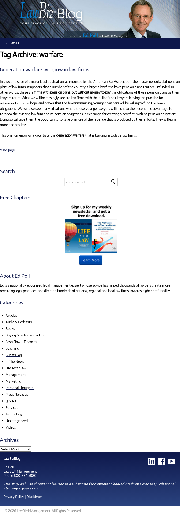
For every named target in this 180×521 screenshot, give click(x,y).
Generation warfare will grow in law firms (44, 69)
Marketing (13, 381)
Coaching (12, 348)
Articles (11, 315)
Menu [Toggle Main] (12, 43)
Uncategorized (17, 420)
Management (16, 374)
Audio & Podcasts (19, 322)
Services (12, 407)
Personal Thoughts (20, 388)
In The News (15, 361)
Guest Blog (14, 355)
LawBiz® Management (20, 471)
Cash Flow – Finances (21, 341)
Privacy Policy (14, 496)
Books (10, 328)
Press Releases (17, 394)
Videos (11, 427)
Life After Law (16, 368)
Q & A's (11, 401)
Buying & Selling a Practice (25, 335)
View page (7, 149)
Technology (14, 414)
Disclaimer (34, 496)
